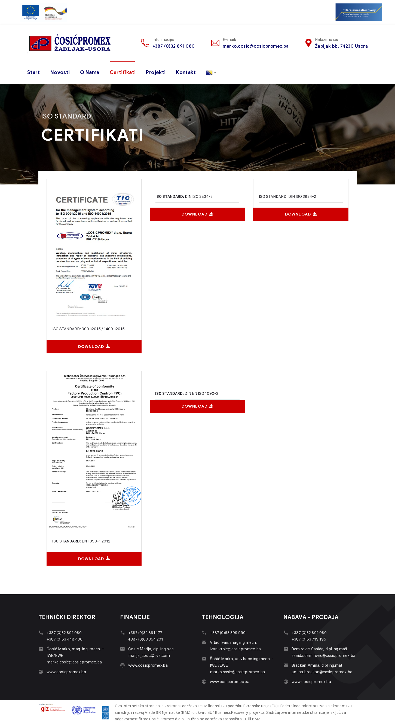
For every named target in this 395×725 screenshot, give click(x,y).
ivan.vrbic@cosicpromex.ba (235, 648)
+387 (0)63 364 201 (145, 639)
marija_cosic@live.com (149, 655)
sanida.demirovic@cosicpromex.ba (323, 655)
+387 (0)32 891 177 (145, 632)
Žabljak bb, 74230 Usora (341, 46)
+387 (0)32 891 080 (173, 46)
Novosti (60, 72)
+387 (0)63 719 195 (309, 639)
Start (33, 72)
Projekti (156, 72)
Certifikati (123, 72)
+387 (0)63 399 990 (228, 632)
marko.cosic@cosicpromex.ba (256, 46)
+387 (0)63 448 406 (64, 639)
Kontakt (186, 72)
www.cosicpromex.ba (66, 671)
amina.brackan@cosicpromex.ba (322, 671)
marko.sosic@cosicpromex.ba (237, 671)
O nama (89, 72)
